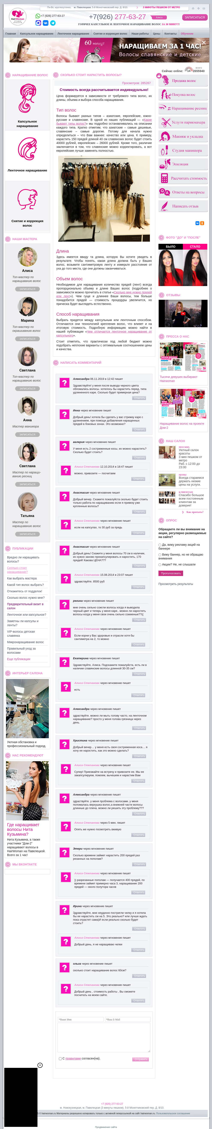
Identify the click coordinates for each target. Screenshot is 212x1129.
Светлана (27, 370)
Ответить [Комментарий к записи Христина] (139, 756)
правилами (73, 1058)
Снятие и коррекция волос (110, 33)
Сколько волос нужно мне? (26, 597)
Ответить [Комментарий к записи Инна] (139, 429)
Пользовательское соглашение (173, 1113)
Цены (156, 33)
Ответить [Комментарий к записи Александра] (139, 398)
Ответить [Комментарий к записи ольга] (139, 975)
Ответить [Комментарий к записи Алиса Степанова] (138, 478)
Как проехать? (195, 512)
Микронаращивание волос (25, 642)
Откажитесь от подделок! (24, 591)
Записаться (27, 289)
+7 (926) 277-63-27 (112, 1103)
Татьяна (27, 516)
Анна (27, 420)
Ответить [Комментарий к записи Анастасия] (139, 511)
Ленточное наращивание (73, 33)
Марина (27, 320)
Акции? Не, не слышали (179, 564)
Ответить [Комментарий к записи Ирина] (139, 928)
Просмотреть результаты (175, 584)
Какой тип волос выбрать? (25, 584)
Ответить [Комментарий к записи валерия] (139, 457)
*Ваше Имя (65, 1019)
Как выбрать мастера (22, 578)
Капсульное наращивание (36, 33)
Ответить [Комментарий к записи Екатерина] (139, 674)
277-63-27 (117, 18)
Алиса (27, 271)
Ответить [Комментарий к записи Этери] (139, 864)
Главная (11, 33)
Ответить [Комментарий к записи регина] (139, 619)
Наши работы (140, 33)
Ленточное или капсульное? (26, 614)
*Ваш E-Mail (113, 1019)
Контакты (170, 33)
